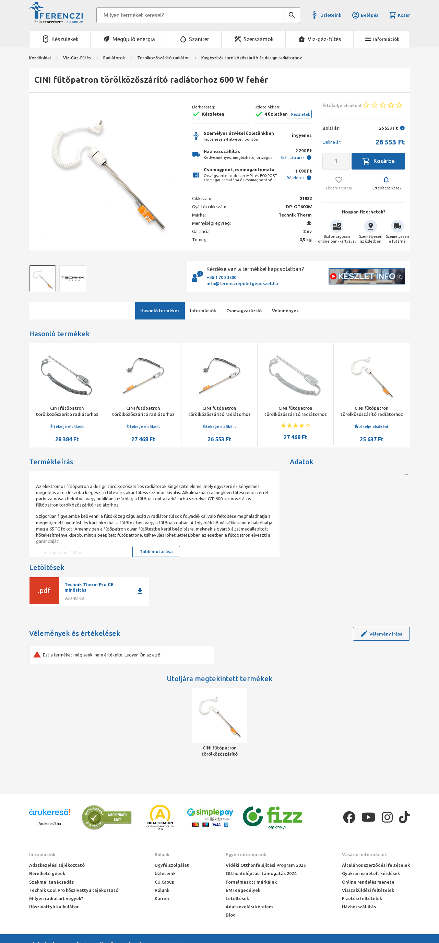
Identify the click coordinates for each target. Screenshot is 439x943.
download (140, 591)
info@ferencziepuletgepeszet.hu (242, 283)
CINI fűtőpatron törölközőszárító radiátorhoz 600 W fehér (219, 751)
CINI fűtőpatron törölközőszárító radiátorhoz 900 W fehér (295, 414)
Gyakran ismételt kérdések (371, 873)
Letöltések (237, 898)
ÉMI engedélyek (243, 890)
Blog (231, 914)
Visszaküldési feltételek (368, 890)
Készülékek (65, 39)
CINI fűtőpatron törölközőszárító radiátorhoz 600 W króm (143, 414)
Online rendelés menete (368, 882)
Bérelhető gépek (47, 873)
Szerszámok (259, 39)
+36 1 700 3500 (221, 277)
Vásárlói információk (364, 854)
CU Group (165, 882)
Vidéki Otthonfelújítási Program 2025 (266, 865)
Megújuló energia (133, 39)
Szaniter (199, 39)
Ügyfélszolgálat (172, 865)
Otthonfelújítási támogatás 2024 (261, 873)
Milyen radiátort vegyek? (56, 898)
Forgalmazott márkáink (251, 882)
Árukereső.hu (49, 824)
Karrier (162, 898)
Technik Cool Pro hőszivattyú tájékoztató (73, 890)
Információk (42, 854)
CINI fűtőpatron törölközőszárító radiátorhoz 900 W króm (67, 414)
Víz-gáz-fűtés (324, 39)
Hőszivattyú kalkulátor (54, 906)
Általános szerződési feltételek (376, 865)
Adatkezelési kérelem (249, 906)
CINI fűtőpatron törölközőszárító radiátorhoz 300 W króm (219, 414)
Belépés (365, 15)
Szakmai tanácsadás (51, 882)
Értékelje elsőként (67, 426)
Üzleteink (330, 15)
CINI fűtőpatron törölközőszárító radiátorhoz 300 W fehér (372, 414)
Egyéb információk (246, 854)
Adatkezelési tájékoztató (57, 865)
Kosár (399, 15)
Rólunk (162, 854)
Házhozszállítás (359, 906)
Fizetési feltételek (362, 898)
